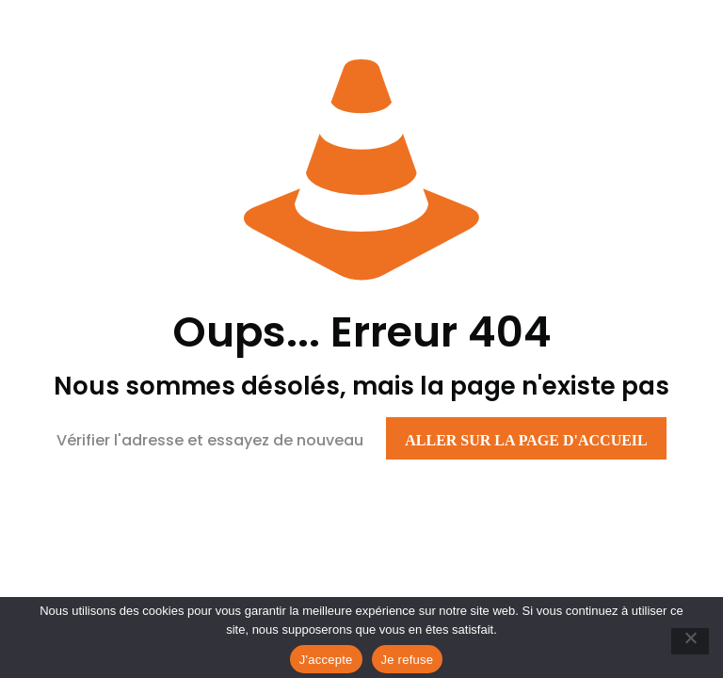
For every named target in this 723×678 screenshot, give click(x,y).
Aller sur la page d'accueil (526, 440)
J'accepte (326, 660)
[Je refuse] (690, 641)
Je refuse (407, 660)
